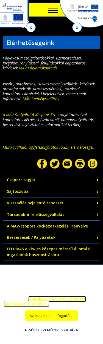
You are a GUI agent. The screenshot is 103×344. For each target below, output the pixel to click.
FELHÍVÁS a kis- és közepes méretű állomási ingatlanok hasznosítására (48, 251)
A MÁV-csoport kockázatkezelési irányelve (47, 226)
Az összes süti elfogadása (52, 318)
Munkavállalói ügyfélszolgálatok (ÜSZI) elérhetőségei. (48, 147)
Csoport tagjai (21, 179)
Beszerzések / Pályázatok (31, 237)
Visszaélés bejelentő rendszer (35, 202)
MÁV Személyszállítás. (41, 98)
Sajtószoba (18, 191)
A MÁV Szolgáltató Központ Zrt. (30, 114)
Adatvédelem (19, 266)
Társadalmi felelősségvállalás (35, 214)
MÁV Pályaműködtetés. (39, 68)
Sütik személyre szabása (53, 333)
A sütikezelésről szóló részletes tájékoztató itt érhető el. (44, 305)
